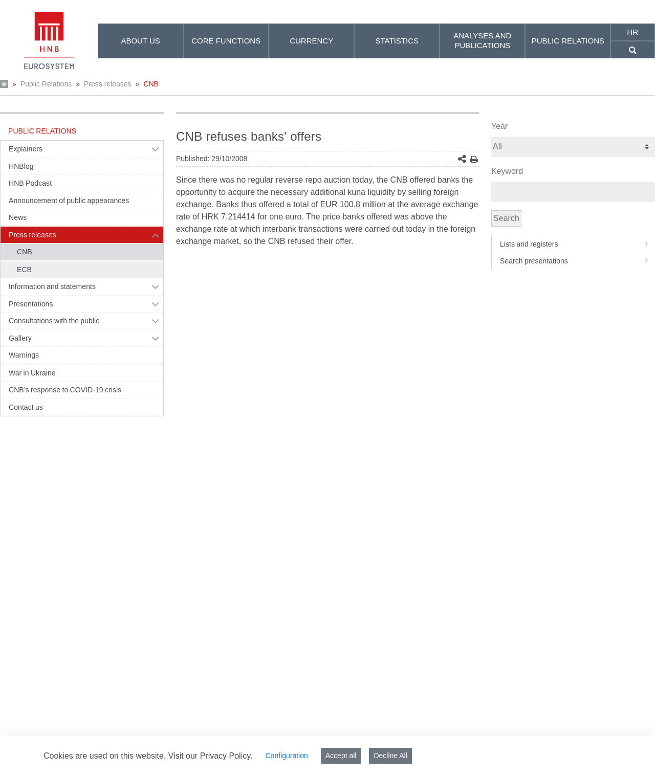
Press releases (108, 84)
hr (632, 32)
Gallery (20, 338)
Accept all (341, 755)
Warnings (24, 355)
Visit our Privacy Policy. (210, 755)
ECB (24, 269)
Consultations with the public (54, 321)
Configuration (286, 755)
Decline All (390, 755)
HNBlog (21, 166)
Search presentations (577, 261)
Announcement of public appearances (69, 200)
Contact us (26, 407)
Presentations (31, 304)
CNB (151, 84)
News (18, 217)
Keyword (507, 171)
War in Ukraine (32, 373)
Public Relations (46, 84)
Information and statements (52, 286)
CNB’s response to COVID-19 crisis (65, 390)
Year (499, 126)
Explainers (25, 149)
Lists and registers (577, 244)
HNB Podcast (30, 183)
